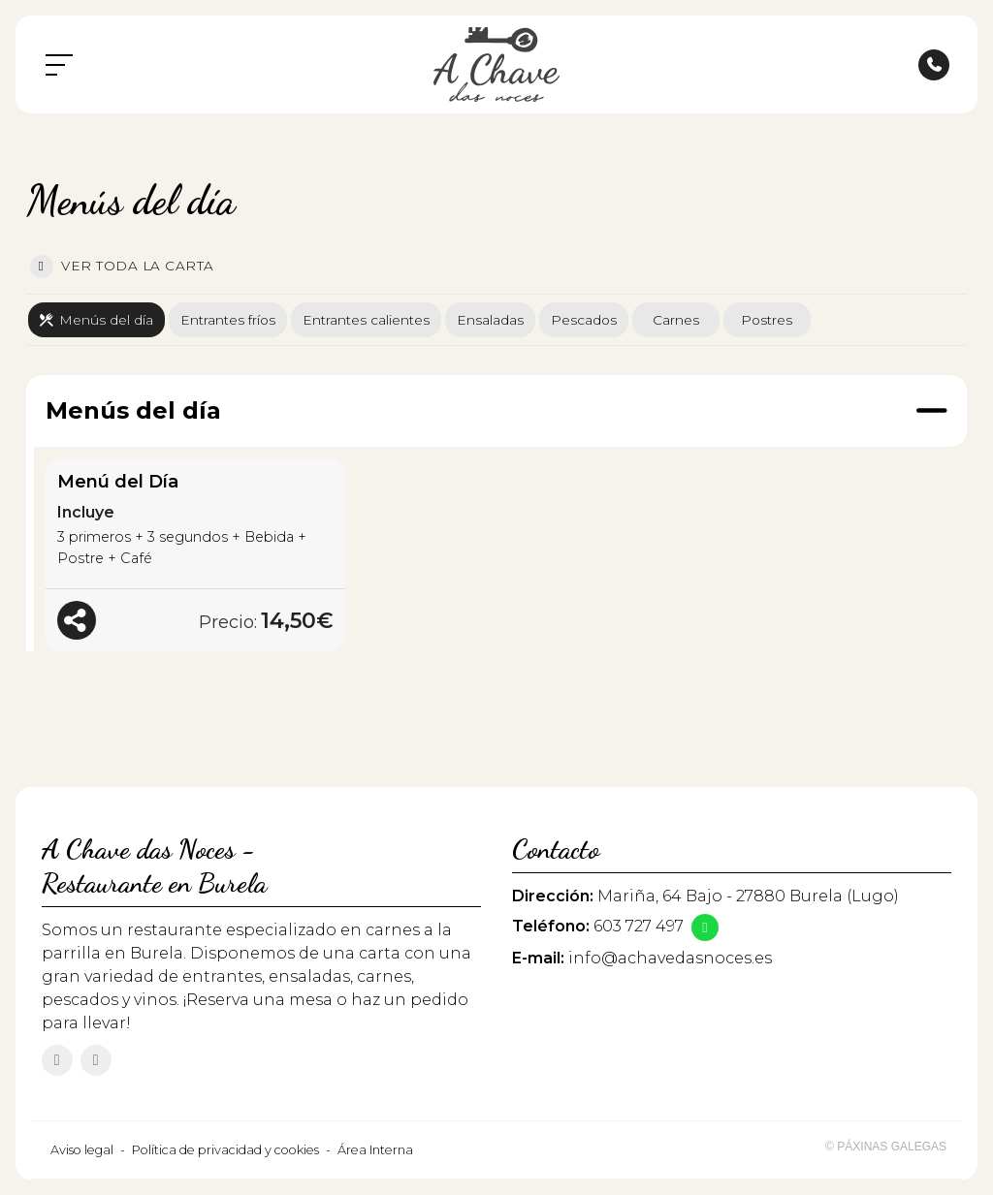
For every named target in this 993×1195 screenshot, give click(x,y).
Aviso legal (81, 1150)
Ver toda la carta (122, 266)
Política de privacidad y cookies (225, 1150)
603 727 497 (638, 926)
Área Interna (375, 1150)
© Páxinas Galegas (885, 1146)
